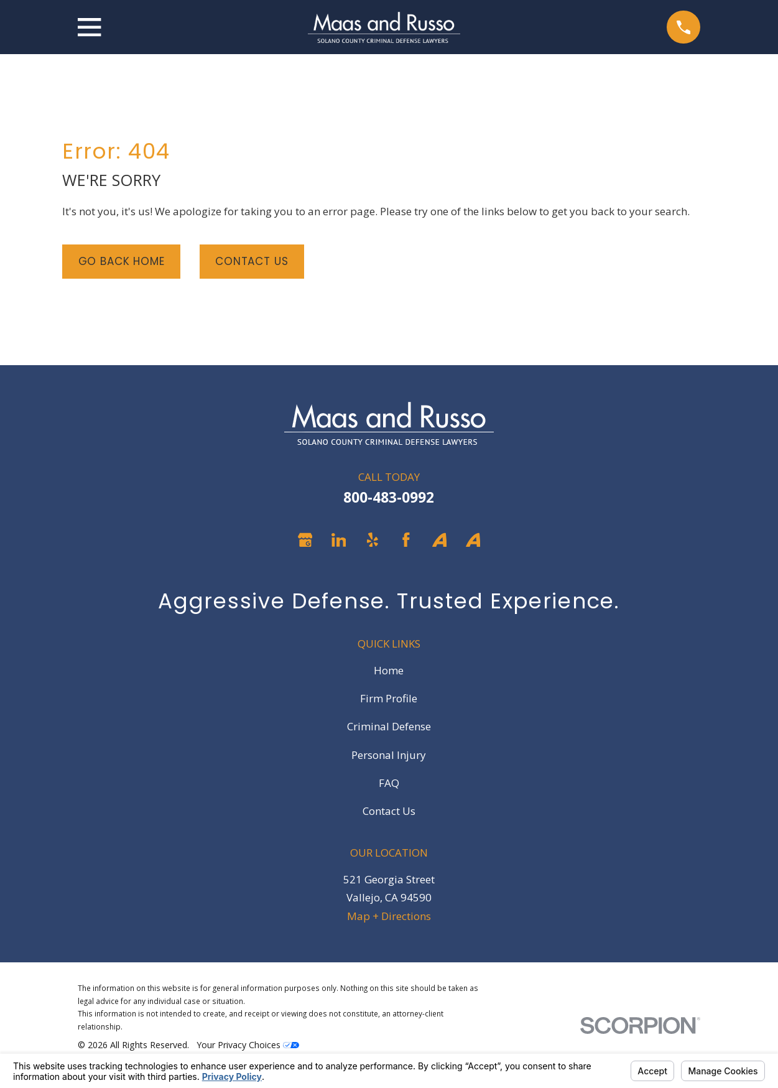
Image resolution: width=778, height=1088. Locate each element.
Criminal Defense (389, 726)
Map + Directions (389, 916)
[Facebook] (406, 539)
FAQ (389, 783)
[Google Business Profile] (305, 539)
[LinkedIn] (338, 539)
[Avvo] (439, 539)
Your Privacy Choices (248, 1045)
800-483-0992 (388, 497)
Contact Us (252, 261)
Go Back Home (121, 261)
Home (389, 670)
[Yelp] (372, 539)
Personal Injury (388, 755)
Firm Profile (388, 698)
